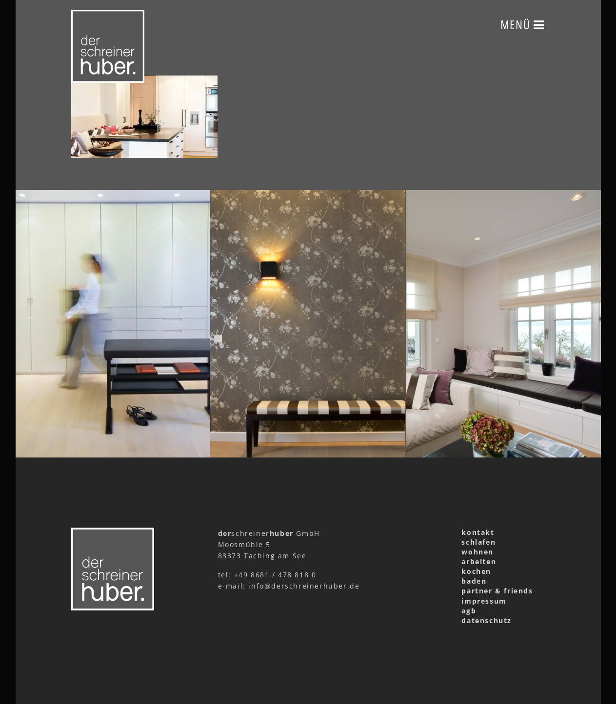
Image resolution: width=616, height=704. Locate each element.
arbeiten (478, 561)
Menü (522, 24)
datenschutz (486, 620)
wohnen (477, 551)
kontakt (477, 532)
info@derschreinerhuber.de (303, 585)
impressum (483, 601)
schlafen (478, 542)
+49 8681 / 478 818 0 (275, 574)
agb (468, 610)
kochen (476, 571)
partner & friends (497, 590)
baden (473, 581)
